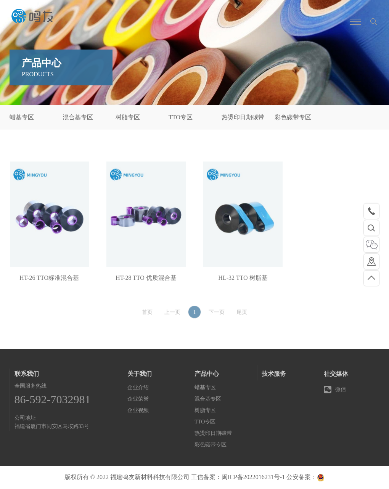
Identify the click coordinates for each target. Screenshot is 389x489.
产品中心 (206, 373)
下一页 (217, 317)
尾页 (241, 317)
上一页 (172, 317)
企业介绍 (138, 387)
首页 (147, 317)
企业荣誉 (138, 399)
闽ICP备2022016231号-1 (253, 477)
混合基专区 (78, 117)
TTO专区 (181, 117)
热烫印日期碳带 (243, 117)
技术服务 (274, 373)
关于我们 (139, 373)
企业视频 (138, 410)
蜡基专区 (22, 117)
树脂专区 (128, 117)
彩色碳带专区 (293, 117)
